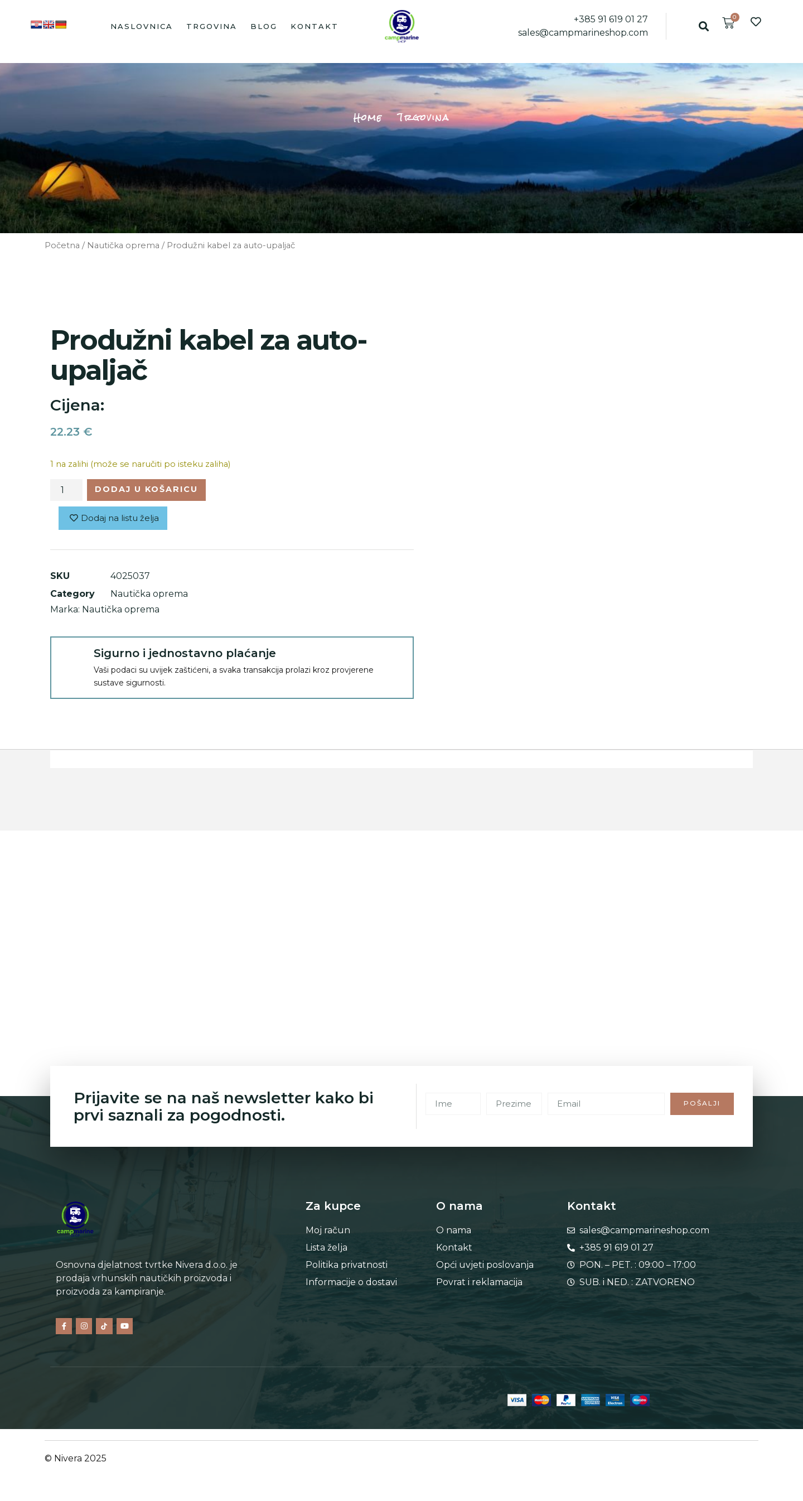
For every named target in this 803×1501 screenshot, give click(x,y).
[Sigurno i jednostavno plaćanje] (71, 661)
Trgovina (211, 26)
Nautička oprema (123, 245)
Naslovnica (141, 26)
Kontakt (314, 26)
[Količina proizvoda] (66, 491)
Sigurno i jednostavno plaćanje (185, 656)
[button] (703, 26)
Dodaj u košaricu (155, 490)
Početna (62, 245)
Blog (263, 26)
